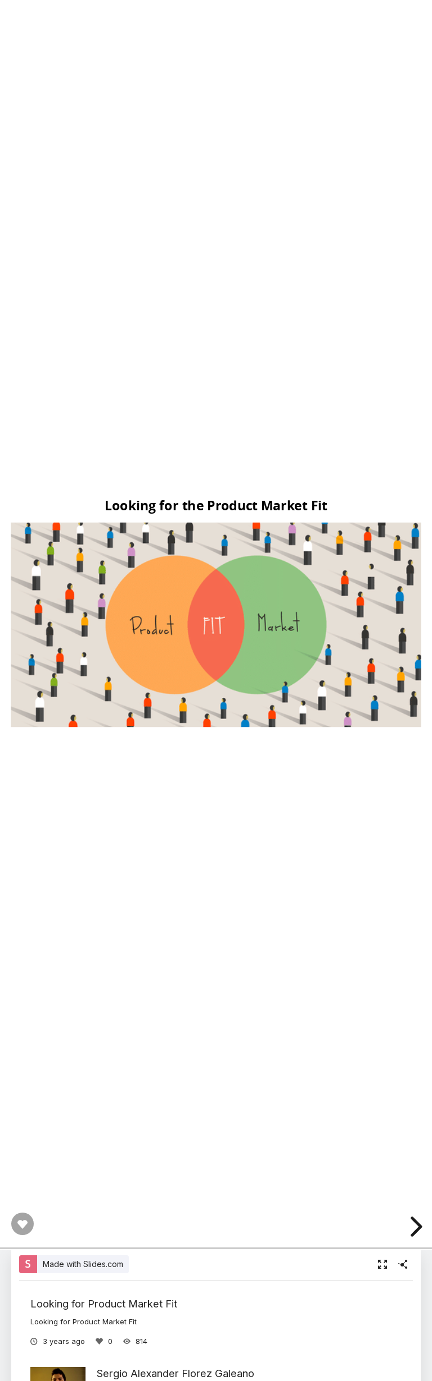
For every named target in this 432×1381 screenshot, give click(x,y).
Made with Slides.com (83, 1264)
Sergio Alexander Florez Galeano (175, 1373)
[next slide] (414, 1227)
